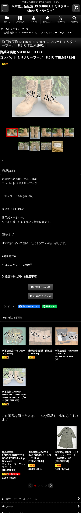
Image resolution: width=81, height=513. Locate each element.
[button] (5, 8)
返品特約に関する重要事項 (19, 276)
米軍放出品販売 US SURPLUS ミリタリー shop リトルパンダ (40, 8)
